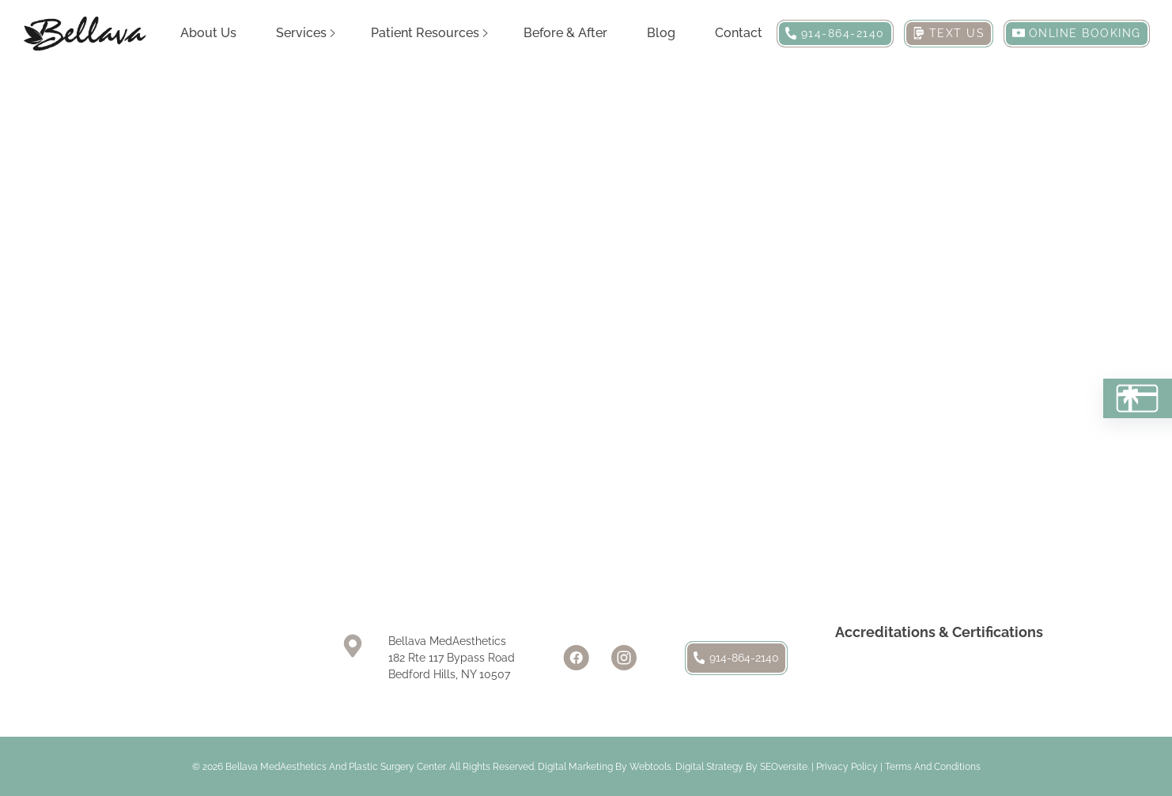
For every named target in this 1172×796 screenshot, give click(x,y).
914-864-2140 (736, 658)
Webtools (650, 766)
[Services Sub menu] (333, 33)
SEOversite (783, 766)
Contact (738, 32)
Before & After (565, 32)
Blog (661, 32)
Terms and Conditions (933, 766)
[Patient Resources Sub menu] (485, 33)
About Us (208, 32)
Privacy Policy (847, 766)
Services (301, 32)
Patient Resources (425, 32)
